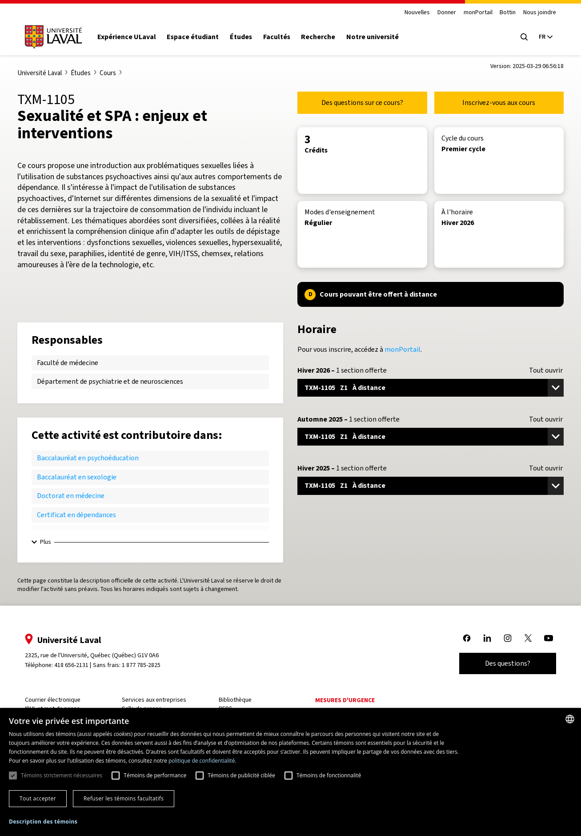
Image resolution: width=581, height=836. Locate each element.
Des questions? (507, 663)
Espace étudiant (193, 36)
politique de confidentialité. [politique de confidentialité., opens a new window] (202, 760)
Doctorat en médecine (70, 495)
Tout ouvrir (546, 370)
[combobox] (569, 719)
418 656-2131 (71, 665)
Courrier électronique (52, 699)
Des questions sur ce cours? (362, 102)
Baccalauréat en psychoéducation (88, 457)
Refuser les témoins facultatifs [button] (124, 798)
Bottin (508, 12)
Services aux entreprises (154, 699)
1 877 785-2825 (141, 665)
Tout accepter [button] (38, 798)
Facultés (276, 36)
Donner (446, 12)
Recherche (318, 36)
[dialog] (290, 772)
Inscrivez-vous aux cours (498, 102)
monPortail (478, 12)
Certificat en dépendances (76, 514)
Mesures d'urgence (345, 700)
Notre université (372, 36)
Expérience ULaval (126, 36)
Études (241, 36)
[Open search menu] (524, 37)
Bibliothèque (235, 699)
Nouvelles (417, 12)
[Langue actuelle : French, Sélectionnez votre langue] (545, 37)
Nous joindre (539, 12)
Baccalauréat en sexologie (76, 477)
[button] (43, 822)
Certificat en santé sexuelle (78, 533)
